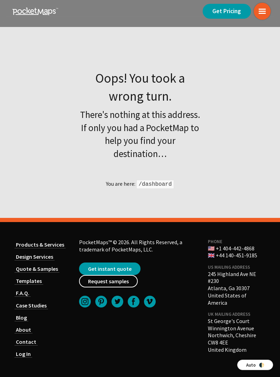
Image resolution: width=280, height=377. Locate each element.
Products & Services (40, 244)
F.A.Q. (22, 292)
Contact (26, 341)
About (23, 329)
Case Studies (31, 305)
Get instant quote (110, 268)
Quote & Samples (37, 268)
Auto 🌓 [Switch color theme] (255, 365)
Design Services (34, 256)
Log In (23, 353)
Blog (21, 317)
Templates (29, 280)
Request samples (108, 281)
